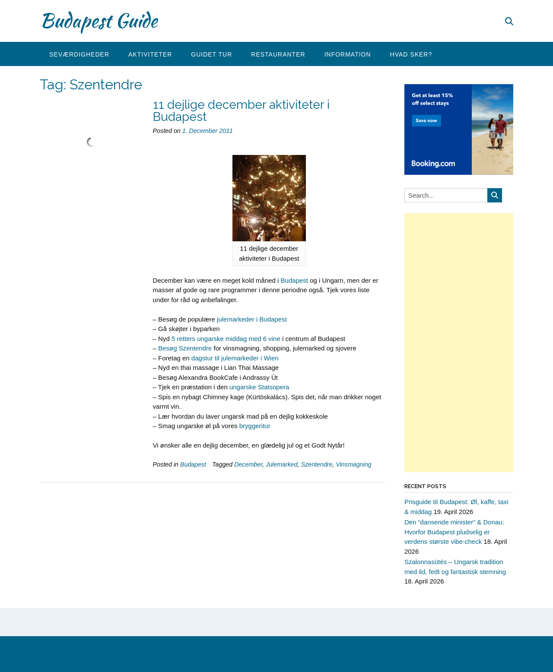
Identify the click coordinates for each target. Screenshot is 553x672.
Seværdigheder (79, 54)
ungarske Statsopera (259, 387)
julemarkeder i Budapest (252, 319)
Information (347, 54)
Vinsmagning (353, 464)
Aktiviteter (150, 54)
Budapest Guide (98, 20)
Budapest (294, 280)
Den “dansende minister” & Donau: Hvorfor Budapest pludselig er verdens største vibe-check (454, 531)
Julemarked (282, 464)
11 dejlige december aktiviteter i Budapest (241, 111)
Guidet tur (211, 54)
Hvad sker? (411, 54)
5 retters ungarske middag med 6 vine (226, 338)
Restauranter (278, 54)
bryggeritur (254, 425)
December (248, 464)
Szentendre (317, 464)
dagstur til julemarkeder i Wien (235, 358)
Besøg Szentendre (185, 348)
